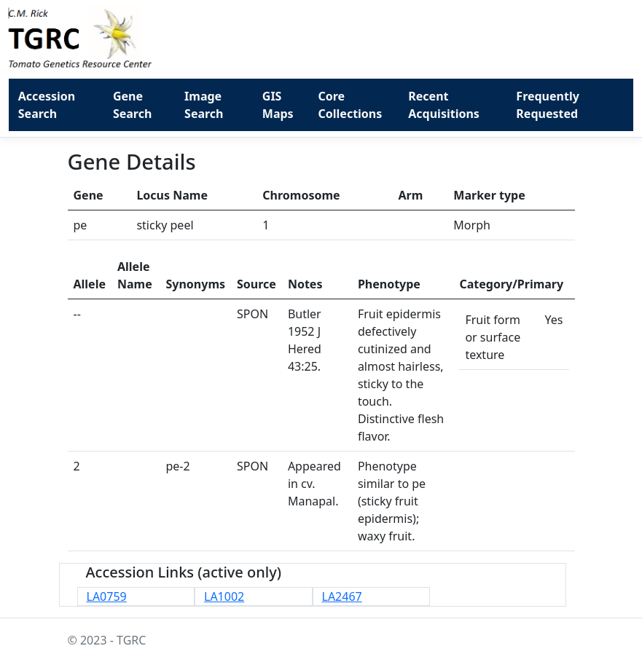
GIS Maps (278, 105)
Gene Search (132, 105)
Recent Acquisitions (443, 105)
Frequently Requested (547, 105)
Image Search (203, 105)
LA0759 (107, 596)
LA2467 (342, 596)
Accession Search (46, 105)
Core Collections (350, 105)
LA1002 (224, 596)
